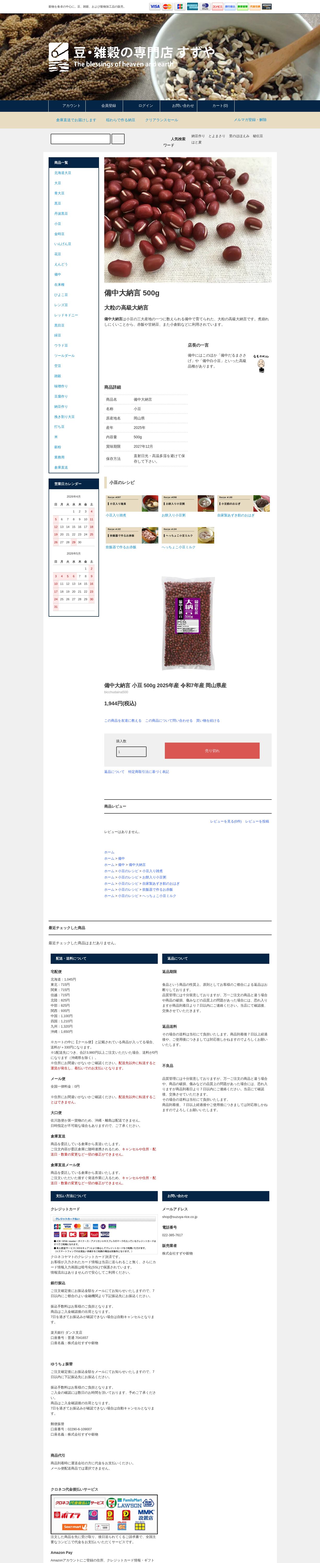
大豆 (57, 183)
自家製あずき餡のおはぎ (161, 883)
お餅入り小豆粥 (154, 877)
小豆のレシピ (128, 871)
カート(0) (215, 105)
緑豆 (57, 335)
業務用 (59, 457)
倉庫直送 (61, 467)
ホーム (109, 852)
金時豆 (59, 234)
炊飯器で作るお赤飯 (157, 889)
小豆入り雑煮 (152, 871)
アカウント (67, 105)
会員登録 (104, 105)
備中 (121, 858)
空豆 (57, 366)
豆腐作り (61, 396)
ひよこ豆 (61, 295)
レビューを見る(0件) (226, 821)
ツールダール (64, 356)
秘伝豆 (258, 136)
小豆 (57, 224)
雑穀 (57, 376)
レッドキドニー (66, 315)
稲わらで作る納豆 (117, 120)
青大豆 (59, 193)
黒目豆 (59, 325)
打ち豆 (59, 427)
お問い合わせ (178, 105)
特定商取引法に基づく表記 (148, 772)
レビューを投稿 (257, 821)
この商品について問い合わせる (169, 720)
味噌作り (61, 386)
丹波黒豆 (61, 213)
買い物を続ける (208, 720)
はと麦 (196, 142)
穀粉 (57, 447)
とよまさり (216, 136)
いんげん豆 (62, 244)
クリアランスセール (158, 120)
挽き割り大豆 (64, 417)
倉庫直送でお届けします (73, 120)
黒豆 (57, 203)
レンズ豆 (61, 305)
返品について (114, 772)
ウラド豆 (61, 345)
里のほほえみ (239, 136)
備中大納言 (137, 865)
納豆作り (198, 136)
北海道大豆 (62, 173)
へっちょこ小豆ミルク (159, 896)
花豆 (57, 254)
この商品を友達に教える (123, 720)
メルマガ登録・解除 (250, 120)
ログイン (141, 105)
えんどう (61, 264)
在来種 (59, 285)
